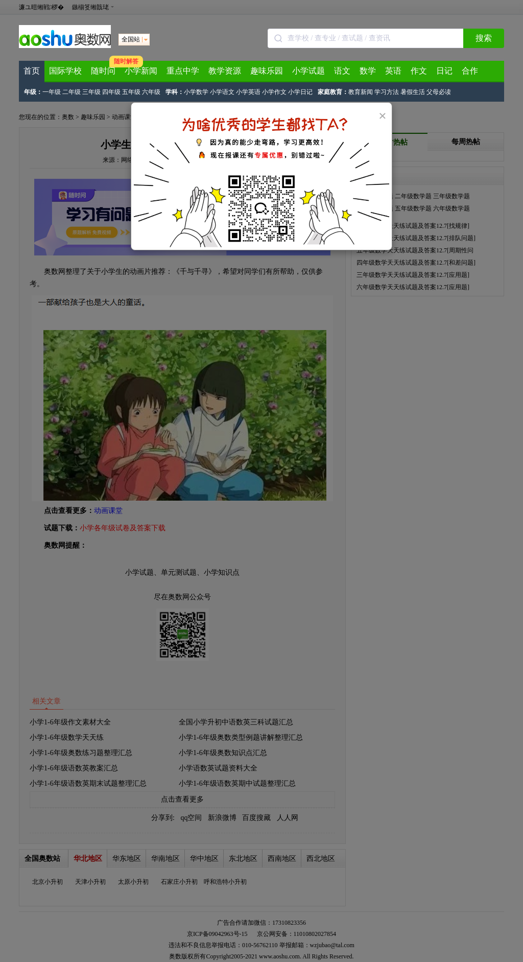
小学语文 (222, 92)
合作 (470, 70)
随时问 (103, 70)
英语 (393, 70)
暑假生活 (412, 92)
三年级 (91, 92)
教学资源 (224, 70)
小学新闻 (141, 70)
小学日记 (300, 92)
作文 (419, 70)
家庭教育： (333, 92)
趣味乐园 (266, 70)
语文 (342, 70)
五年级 (131, 92)
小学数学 (196, 92)
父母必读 (438, 92)
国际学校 (65, 70)
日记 (444, 70)
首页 (31, 70)
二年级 (71, 92)
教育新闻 (360, 92)
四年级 (111, 92)
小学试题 (308, 70)
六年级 (151, 92)
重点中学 (183, 70)
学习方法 (386, 92)
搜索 (484, 38)
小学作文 (274, 92)
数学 (368, 70)
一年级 (51, 92)
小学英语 (248, 92)
